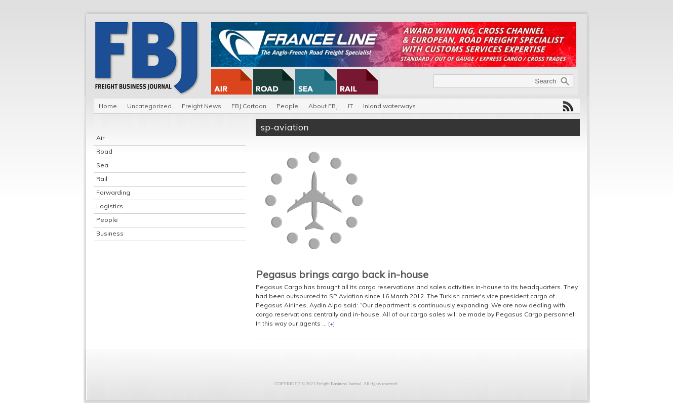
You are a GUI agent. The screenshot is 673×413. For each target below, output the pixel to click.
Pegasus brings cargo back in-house (342, 274)
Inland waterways (389, 106)
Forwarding (113, 192)
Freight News (201, 106)
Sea (102, 165)
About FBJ (323, 106)
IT (350, 106)
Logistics (109, 206)
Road (104, 151)
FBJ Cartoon (248, 106)
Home (108, 106)
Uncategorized (149, 106)
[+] (331, 323)
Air (100, 138)
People (287, 106)
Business (110, 233)
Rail (101, 178)
